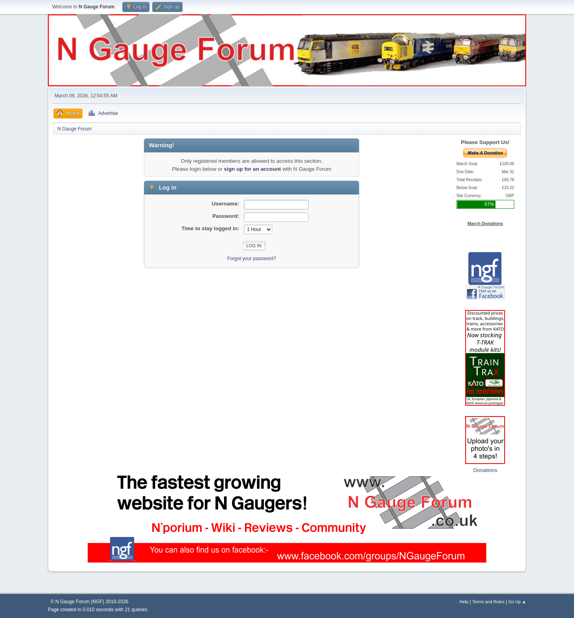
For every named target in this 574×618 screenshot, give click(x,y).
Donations (485, 470)
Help (464, 601)
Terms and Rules (488, 601)
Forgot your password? (251, 258)
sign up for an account (252, 169)
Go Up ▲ (517, 601)
